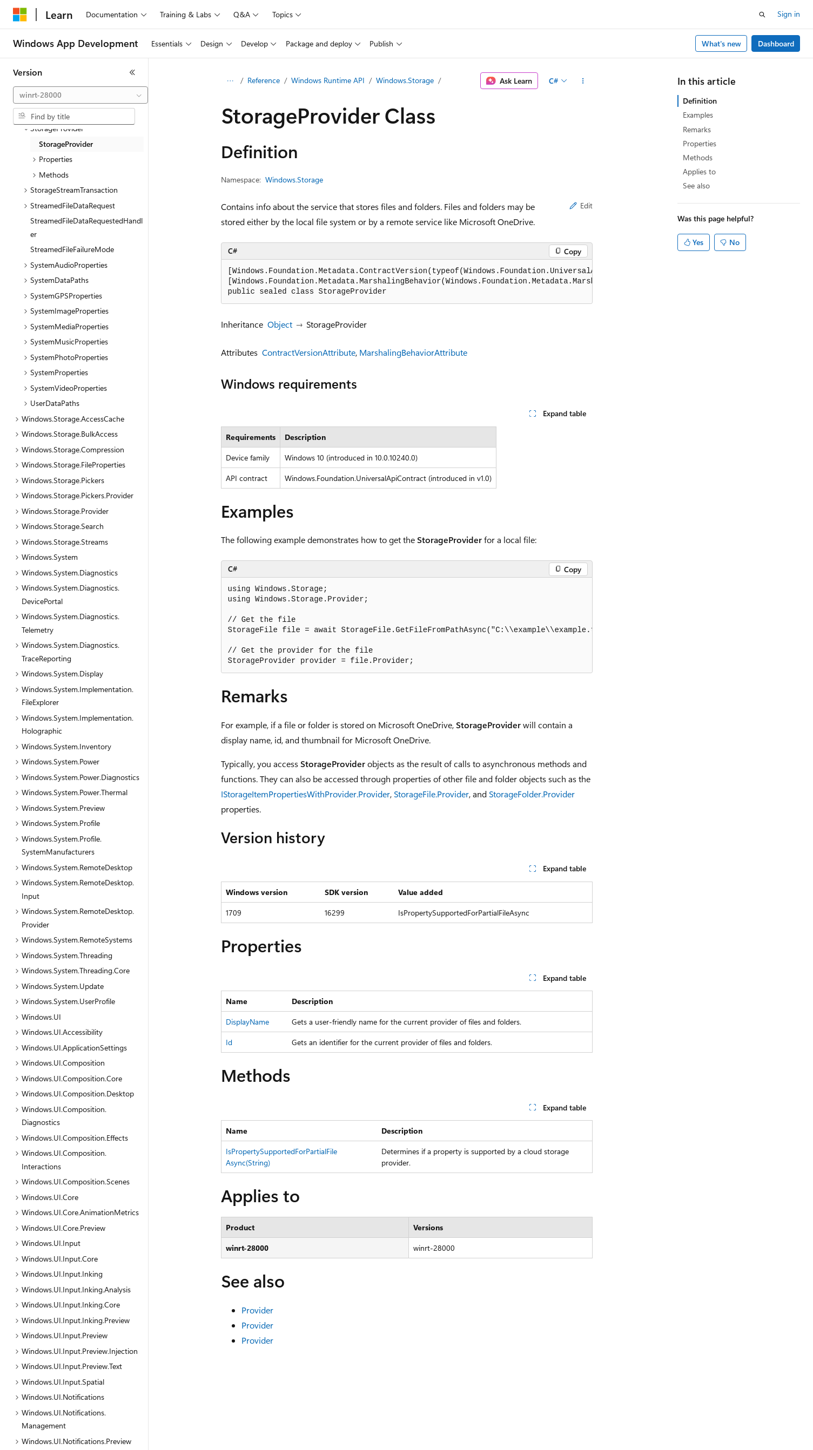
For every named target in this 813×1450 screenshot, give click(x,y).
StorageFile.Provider (431, 793)
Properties (699, 143)
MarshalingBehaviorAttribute (413, 352)
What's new (721, 43)
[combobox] (80, 95)
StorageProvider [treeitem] (66, 144)
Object (279, 324)
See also (696, 185)
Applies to (699, 171)
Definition (700, 101)
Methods (698, 157)
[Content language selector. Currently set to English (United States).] (62, 1434)
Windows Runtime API (328, 80)
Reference (263, 80)
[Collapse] (132, 72)
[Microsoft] (20, 15)
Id (229, 1042)
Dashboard (776, 43)
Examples (698, 115)
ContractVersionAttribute (308, 352)
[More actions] (582, 81)
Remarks (697, 129)
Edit (581, 205)
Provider (257, 1310)
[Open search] (762, 14)
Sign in (788, 14)
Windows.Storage (405, 80)
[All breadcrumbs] (230, 81)
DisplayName (247, 1022)
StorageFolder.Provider (532, 793)
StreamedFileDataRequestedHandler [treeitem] (86, 227)
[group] (407, 282)
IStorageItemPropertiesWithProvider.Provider (305, 793)
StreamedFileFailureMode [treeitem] (72, 249)
